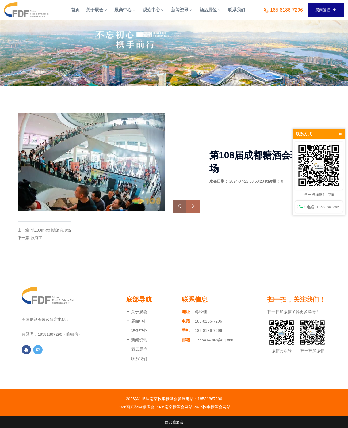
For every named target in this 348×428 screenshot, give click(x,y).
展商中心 (136, 321)
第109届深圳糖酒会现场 (51, 230)
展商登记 (326, 9)
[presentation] (179, 206)
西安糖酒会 (174, 422)
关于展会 (136, 311)
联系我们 (136, 358)
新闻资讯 (136, 340)
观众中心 (136, 330)
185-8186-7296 (283, 10)
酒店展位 (136, 349)
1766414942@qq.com (215, 340)
